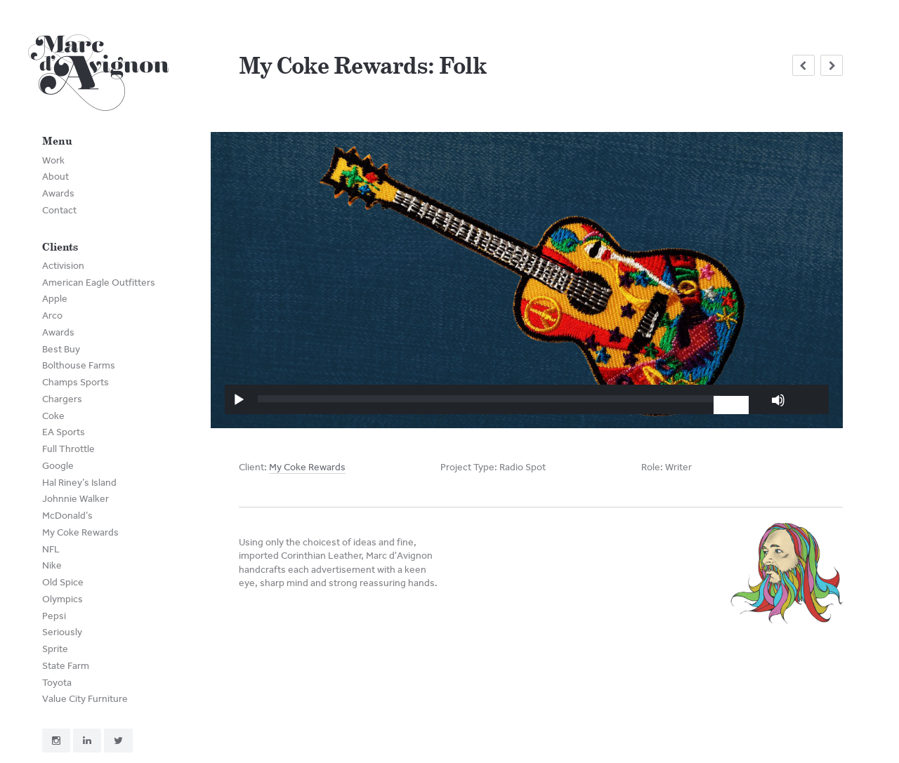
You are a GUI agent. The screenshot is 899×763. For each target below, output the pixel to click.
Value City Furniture (85, 699)
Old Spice (63, 582)
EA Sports (63, 432)
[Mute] (778, 400)
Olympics (62, 599)
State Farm (65, 666)
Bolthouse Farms (78, 365)
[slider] (489, 398)
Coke (53, 416)
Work (53, 160)
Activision (63, 266)
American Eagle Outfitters (98, 282)
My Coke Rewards (80, 532)
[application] (527, 399)
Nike (52, 565)
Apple (54, 299)
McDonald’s (67, 516)
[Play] (239, 400)
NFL (51, 549)
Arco (52, 315)
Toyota (57, 683)
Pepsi (54, 616)
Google (58, 466)
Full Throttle (68, 449)
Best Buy (61, 349)
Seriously (62, 632)
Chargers (62, 399)
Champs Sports (75, 382)
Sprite (55, 649)
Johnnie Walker (75, 499)
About (55, 177)
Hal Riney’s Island (79, 483)
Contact (59, 210)
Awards (58, 193)
